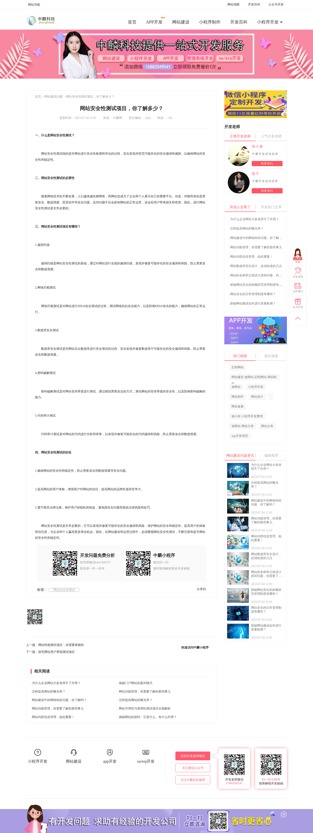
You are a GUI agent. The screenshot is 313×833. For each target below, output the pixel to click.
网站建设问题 (53, 96)
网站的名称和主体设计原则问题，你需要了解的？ (263, 275)
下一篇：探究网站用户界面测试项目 (50, 652)
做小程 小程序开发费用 (247, 416)
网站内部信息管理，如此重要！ (53, 717)
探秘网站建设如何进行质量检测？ (253, 303)
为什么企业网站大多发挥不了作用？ (56, 683)
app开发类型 (239, 436)
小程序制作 (210, 22)
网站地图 (233, 4)
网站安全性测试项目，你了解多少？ (90, 96)
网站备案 (237, 406)
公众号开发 (276, 4)
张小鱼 (257, 146)
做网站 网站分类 (242, 426)
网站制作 (237, 396)
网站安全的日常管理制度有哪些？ (253, 294)
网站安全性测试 (64, 589)
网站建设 (181, 22)
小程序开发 (268, 22)
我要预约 (267, 163)
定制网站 (237, 367)
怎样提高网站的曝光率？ (48, 691)
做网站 (236, 387)
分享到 (201, 589)
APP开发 (156, 20)
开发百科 (254, 4)
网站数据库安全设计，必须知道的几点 (256, 266)
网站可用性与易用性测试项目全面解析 (145, 708)
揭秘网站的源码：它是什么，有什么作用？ (148, 717)
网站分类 (267, 426)
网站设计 (257, 396)
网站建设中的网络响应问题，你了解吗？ (59, 700)
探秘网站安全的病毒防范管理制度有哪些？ (259, 284)
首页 (132, 22)
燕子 (256, 174)
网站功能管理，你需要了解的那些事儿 (58, 708)
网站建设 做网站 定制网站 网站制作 (253, 377)
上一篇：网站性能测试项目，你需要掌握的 (55, 645)
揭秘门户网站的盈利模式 (135, 683)
